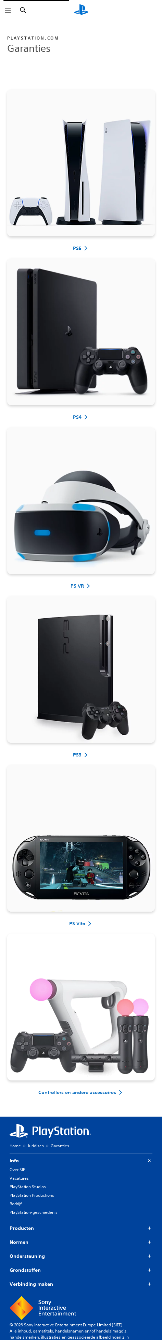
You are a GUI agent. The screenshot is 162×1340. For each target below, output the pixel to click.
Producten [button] (81, 1228)
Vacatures (19, 1178)
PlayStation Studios (28, 1187)
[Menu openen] (7, 10)
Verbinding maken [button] (81, 1284)
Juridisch (36, 1146)
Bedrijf (16, 1204)
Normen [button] (81, 1242)
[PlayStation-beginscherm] (81, 10)
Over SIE (17, 1170)
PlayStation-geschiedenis (34, 1212)
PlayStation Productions (32, 1195)
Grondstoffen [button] (81, 1270)
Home (15, 1146)
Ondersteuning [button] (81, 1256)
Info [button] (81, 1160)
